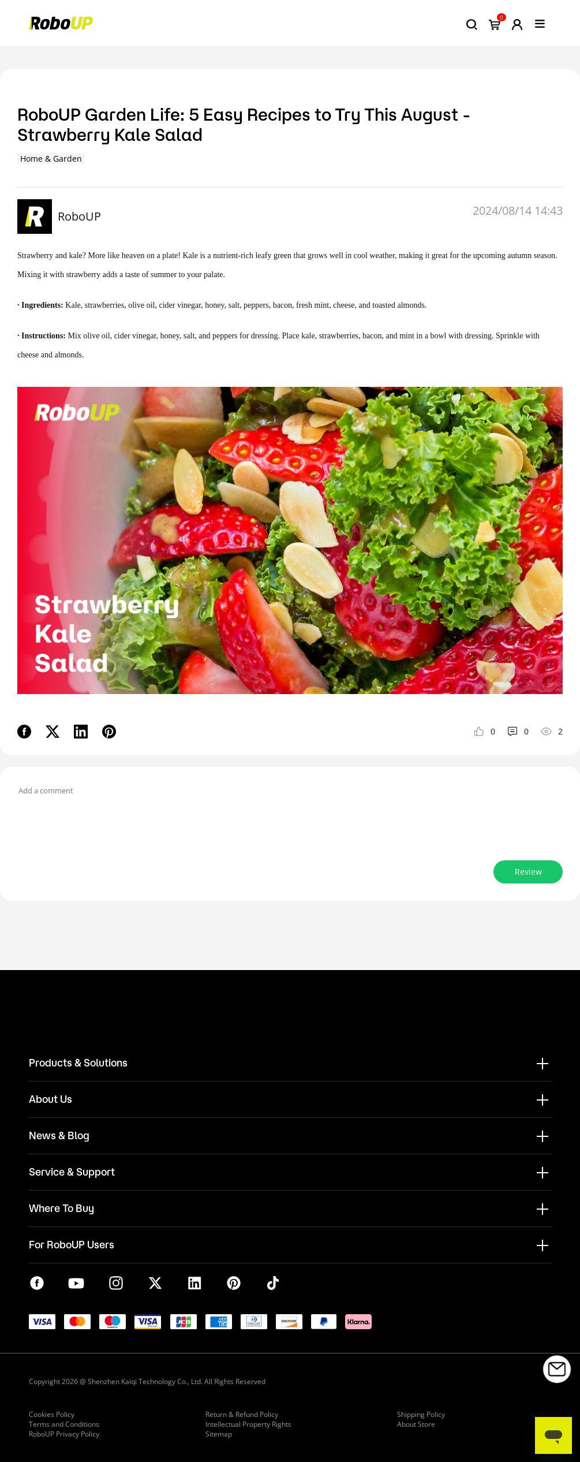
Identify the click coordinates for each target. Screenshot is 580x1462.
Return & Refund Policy (241, 1414)
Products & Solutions (78, 1062)
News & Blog (59, 1135)
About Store (416, 1424)
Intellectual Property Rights (248, 1424)
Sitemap (218, 1434)
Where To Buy (61, 1208)
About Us (50, 1099)
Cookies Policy (51, 1414)
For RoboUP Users (71, 1244)
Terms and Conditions (64, 1424)
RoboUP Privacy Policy (64, 1434)
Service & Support (72, 1171)
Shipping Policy (421, 1414)
